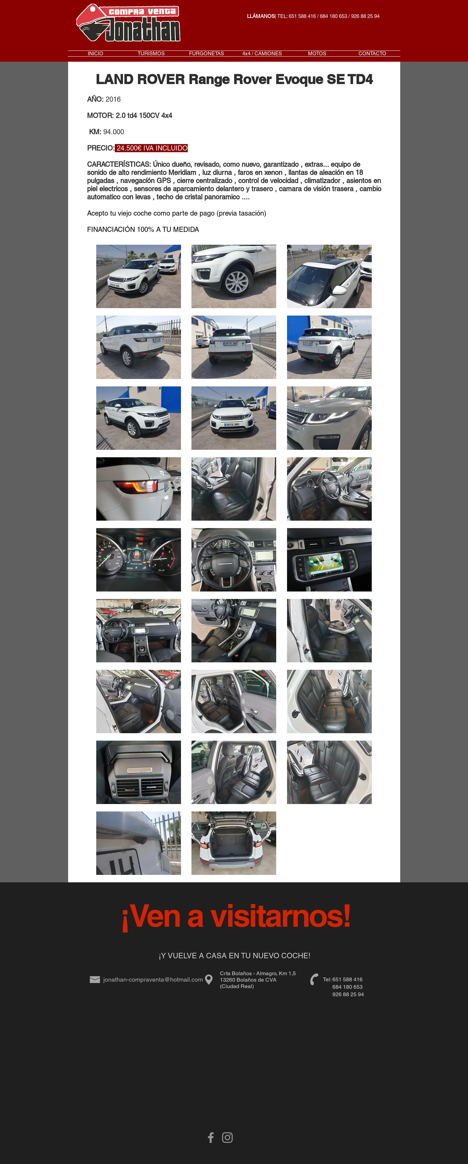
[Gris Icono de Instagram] (227, 1137)
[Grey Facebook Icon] (211, 1137)
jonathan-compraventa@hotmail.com (153, 979)
